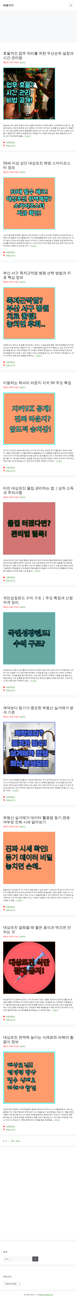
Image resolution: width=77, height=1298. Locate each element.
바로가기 (8, 5)
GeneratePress (47, 1295)
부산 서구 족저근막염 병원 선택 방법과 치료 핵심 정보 (37, 275)
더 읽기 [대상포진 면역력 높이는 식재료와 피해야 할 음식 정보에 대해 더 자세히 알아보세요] (57, 1120)
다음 (18, 1141)
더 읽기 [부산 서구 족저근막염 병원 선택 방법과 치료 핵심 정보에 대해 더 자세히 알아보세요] (39, 355)
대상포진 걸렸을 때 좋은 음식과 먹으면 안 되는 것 (37, 929)
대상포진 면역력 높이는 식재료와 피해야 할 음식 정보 (38, 1039)
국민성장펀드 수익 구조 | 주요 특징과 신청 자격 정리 (38, 600)
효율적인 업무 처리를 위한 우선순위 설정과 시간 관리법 (38, 55)
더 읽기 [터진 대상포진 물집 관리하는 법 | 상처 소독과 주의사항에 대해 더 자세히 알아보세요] (38, 571)
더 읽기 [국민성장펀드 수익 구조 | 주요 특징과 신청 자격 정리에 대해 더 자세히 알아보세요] (33, 680)
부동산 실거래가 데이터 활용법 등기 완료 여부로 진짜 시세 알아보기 (36, 819)
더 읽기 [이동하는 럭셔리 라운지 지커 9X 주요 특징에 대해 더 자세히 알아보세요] (59, 461)
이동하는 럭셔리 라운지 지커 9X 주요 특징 (37, 382)
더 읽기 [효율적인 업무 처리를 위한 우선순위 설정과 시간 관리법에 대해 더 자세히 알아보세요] (28, 136)
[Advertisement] (38, 27)
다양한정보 (10, 142)
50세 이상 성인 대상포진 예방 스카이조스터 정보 (36, 165)
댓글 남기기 (10, 145)
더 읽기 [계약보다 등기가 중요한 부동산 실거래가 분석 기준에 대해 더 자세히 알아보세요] (16, 790)
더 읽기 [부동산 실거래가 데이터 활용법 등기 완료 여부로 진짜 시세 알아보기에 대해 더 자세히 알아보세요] (19, 900)
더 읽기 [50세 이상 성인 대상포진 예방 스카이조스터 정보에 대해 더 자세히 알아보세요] (33, 246)
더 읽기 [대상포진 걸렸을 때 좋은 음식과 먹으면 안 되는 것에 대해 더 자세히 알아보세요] (55, 1010)
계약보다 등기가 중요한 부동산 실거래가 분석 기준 (38, 710)
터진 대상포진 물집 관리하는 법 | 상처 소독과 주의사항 (38, 490)
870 (12, 1141)
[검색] (35, 1259)
